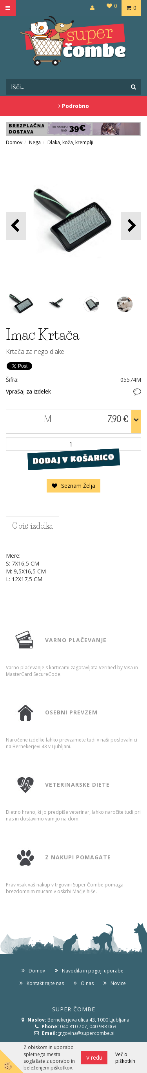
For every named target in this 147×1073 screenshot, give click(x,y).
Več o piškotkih (125, 1057)
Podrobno (73, 106)
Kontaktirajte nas (45, 983)
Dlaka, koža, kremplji (70, 142)
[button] (131, 226)
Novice (118, 983)
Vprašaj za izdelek (28, 391)
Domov (14, 142)
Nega (35, 142)
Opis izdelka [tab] (32, 526)
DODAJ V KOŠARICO (73, 458)
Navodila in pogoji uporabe (92, 970)
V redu (94, 1057)
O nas (87, 983)
